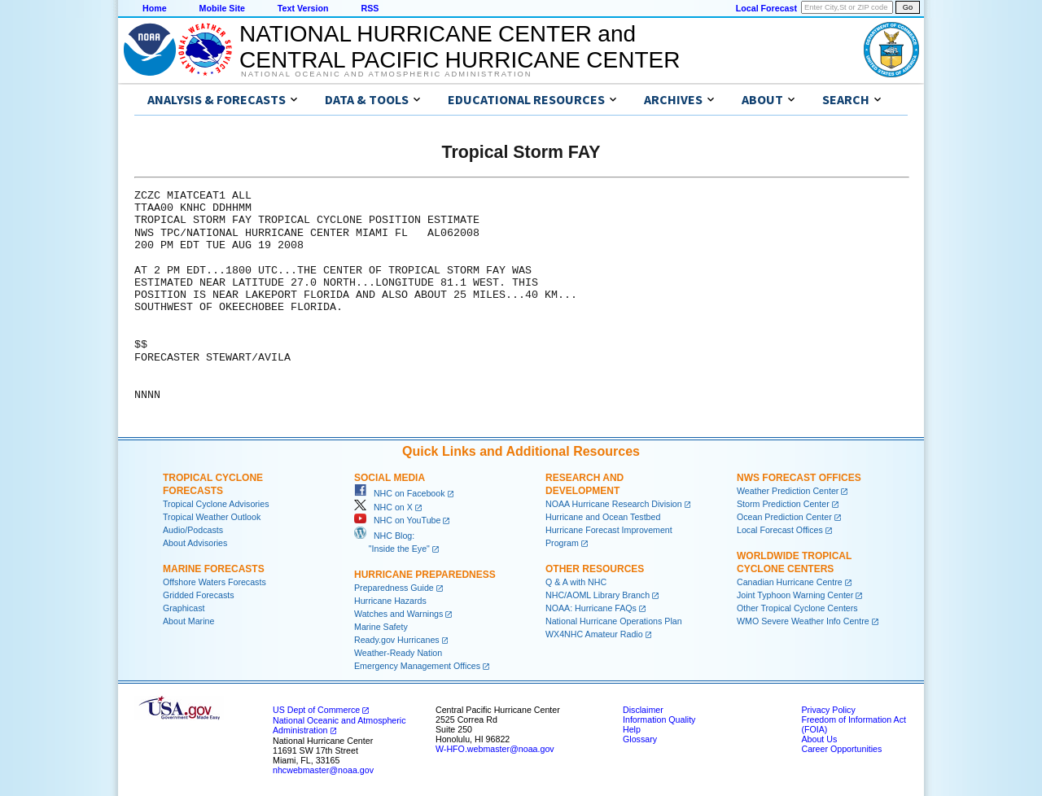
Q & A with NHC (575, 582)
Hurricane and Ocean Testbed (602, 517)
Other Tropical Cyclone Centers (797, 608)
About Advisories (195, 543)
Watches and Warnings (398, 614)
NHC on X (383, 507)
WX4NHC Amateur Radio (594, 634)
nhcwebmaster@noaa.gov (323, 770)
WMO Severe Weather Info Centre (803, 621)
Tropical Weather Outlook (211, 517)
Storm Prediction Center (783, 504)
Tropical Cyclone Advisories (216, 504)
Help (632, 729)
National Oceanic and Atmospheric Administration (386, 74)
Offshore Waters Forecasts (214, 582)
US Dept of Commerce (316, 710)
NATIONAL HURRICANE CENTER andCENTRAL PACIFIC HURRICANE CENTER (459, 46)
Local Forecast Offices (780, 530)
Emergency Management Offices (417, 666)
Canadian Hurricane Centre (790, 582)
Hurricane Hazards (390, 601)
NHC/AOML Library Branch (597, 595)
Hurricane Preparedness (425, 574)
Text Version (303, 8)
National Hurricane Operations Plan (613, 621)
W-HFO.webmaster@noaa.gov (495, 749)
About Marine (188, 621)
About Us (819, 739)
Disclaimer (643, 710)
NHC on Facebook (399, 493)
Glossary (640, 739)
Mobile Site (222, 8)
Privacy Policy (828, 710)
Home (154, 8)
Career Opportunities (841, 749)
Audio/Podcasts (193, 530)
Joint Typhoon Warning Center (795, 595)
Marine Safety (381, 627)
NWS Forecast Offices (799, 477)
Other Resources (594, 569)
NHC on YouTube (397, 520)
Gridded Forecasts (198, 595)
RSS (370, 8)
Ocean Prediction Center (784, 517)
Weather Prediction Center (787, 491)
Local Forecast (766, 8)
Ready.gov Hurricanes (397, 640)
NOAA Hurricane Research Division (613, 504)
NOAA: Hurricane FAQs (591, 608)
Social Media (389, 477)
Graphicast (184, 608)
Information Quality (659, 719)
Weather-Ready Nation (398, 653)
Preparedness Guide (394, 588)
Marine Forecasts (214, 569)
